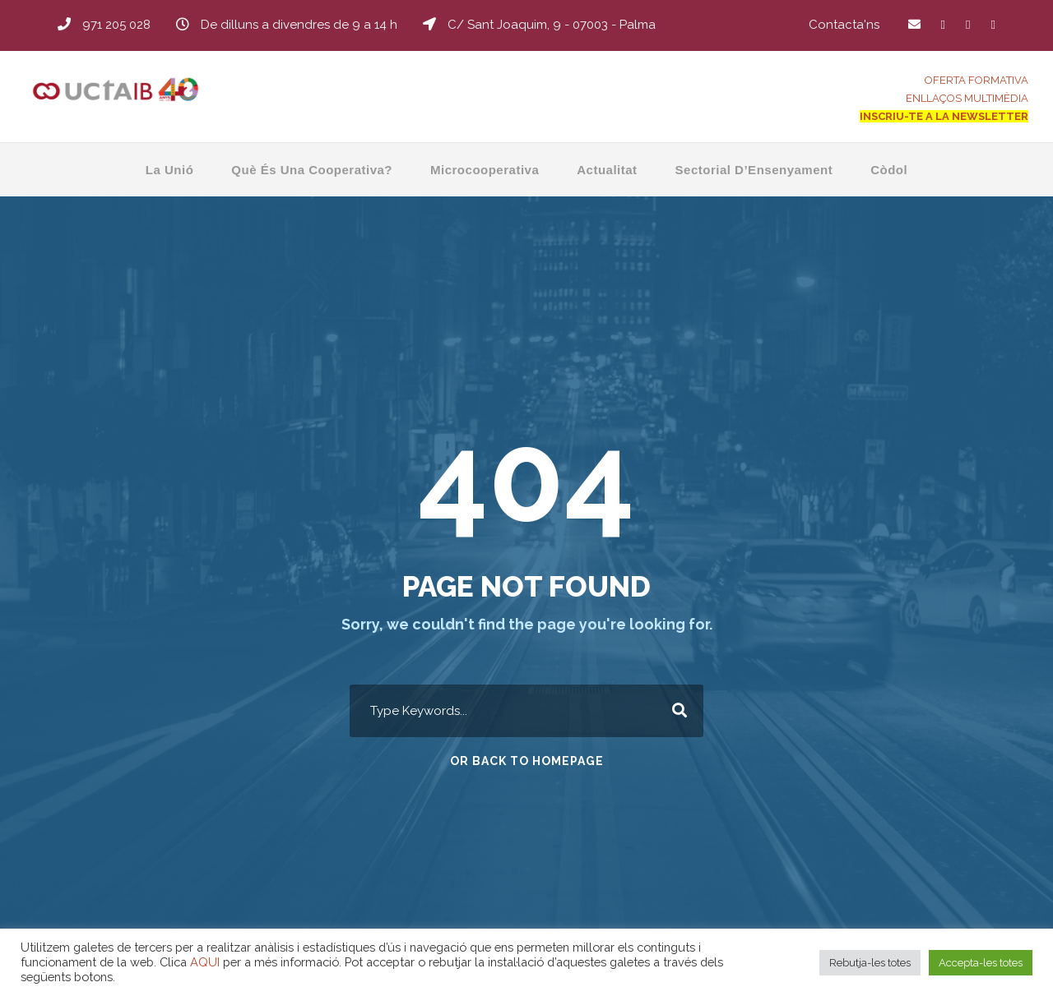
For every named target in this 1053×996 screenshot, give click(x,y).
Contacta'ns (844, 24)
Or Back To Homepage (527, 761)
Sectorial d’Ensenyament (754, 170)
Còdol (888, 170)
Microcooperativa (484, 170)
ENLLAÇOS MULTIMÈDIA (967, 98)
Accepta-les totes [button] (981, 963)
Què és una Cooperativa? (311, 170)
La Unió (170, 170)
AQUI (205, 962)
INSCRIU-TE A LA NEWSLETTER (944, 116)
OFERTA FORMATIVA (976, 80)
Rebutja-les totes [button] (870, 963)
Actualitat (607, 170)
